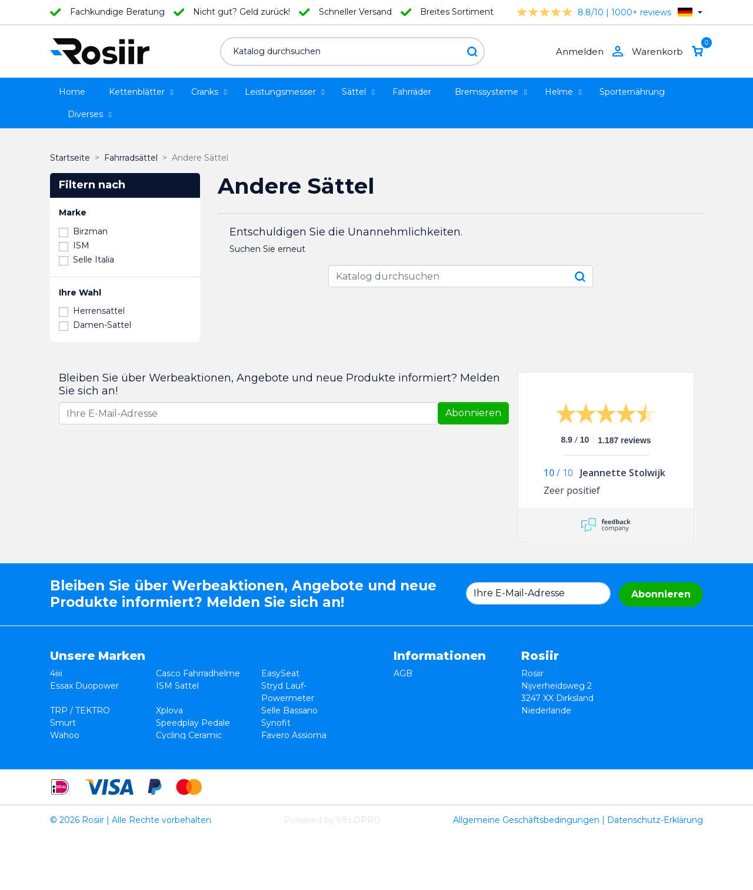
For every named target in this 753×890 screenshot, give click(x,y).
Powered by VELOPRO (332, 874)
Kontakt (410, 723)
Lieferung (414, 710)
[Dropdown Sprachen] (690, 12)
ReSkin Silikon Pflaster (202, 747)
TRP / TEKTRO (80, 710)
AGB (403, 673)
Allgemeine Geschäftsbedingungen (526, 874)
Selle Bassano (289, 710)
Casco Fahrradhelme (198, 673)
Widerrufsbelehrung (435, 685)
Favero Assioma (293, 735)
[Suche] (352, 51)
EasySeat (280, 673)
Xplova (169, 710)
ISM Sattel (177, 685)
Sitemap (411, 735)
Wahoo (64, 735)
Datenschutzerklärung (440, 698)
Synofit (276, 723)
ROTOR (277, 747)
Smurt (63, 723)
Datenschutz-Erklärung (655, 874)
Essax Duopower (84, 685)
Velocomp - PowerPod (97, 747)
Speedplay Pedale (193, 723)
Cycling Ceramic (189, 735)
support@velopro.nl (624, 760)
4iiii (56, 673)
